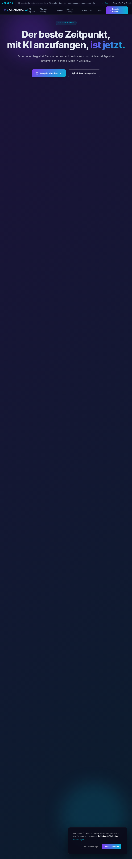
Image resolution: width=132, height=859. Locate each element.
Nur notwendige (91, 846)
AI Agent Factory (43, 10)
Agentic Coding (70, 10)
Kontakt (101, 10)
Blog (92, 10)
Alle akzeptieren (112, 846)
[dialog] (97, 840)
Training (59, 10)
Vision (84, 10)
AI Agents (32, 10)
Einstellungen (78, 839)
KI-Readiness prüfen (84, 73)
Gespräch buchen (114, 10)
